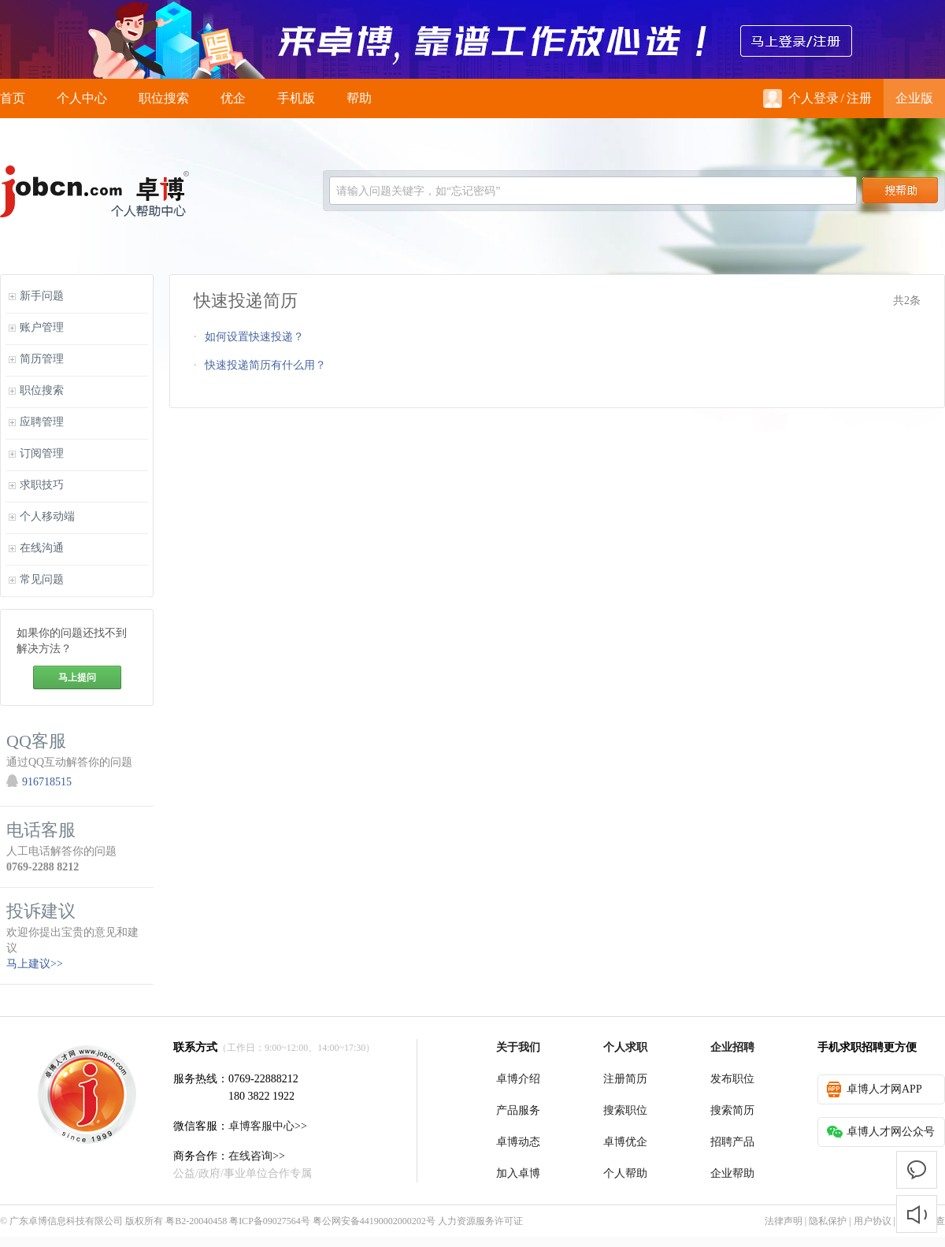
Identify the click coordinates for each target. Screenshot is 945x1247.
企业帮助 (732, 1173)
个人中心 (82, 98)
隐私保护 (828, 1221)
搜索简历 (732, 1110)
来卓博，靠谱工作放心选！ (472, 39)
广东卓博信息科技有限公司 (66, 1221)
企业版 (914, 98)
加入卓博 (518, 1173)
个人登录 (801, 98)
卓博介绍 (518, 1079)
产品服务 (518, 1110)
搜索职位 (625, 1110)
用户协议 (872, 1221)
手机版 (296, 98)
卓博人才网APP (874, 1089)
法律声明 (783, 1221)
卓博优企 (625, 1142)
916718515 (47, 782)
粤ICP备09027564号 (269, 1221)
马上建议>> (34, 964)
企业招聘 (732, 1047)
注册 (859, 98)
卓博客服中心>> (267, 1126)
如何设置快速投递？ (254, 337)
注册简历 (625, 1079)
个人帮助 (625, 1173)
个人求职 (625, 1047)
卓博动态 (518, 1142)
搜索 (900, 190)
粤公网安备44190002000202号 (374, 1221)
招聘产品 (732, 1142)
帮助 (359, 98)
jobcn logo (94, 191)
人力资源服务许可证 (480, 1221)
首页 (12, 98)
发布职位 (732, 1079)
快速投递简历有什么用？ (265, 365)
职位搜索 (164, 98)
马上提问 (77, 677)
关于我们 (518, 1047)
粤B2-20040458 (196, 1221)
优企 (233, 98)
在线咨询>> (256, 1156)
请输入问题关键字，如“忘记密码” (418, 191)
